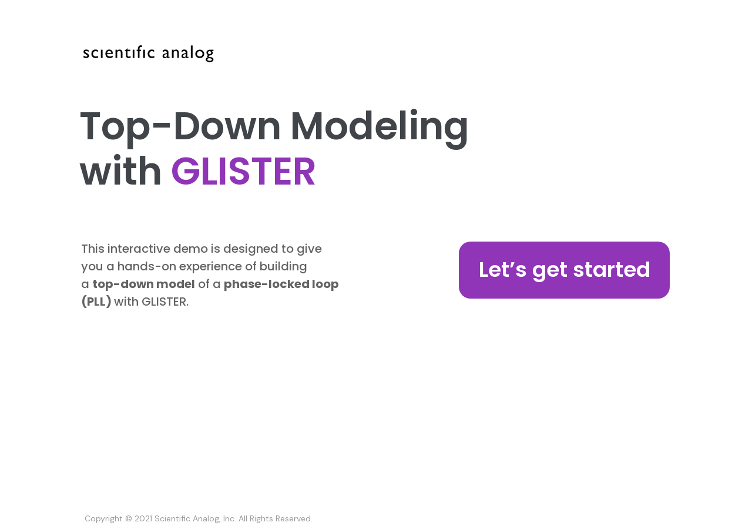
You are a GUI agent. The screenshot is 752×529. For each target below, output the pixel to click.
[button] (564, 270)
